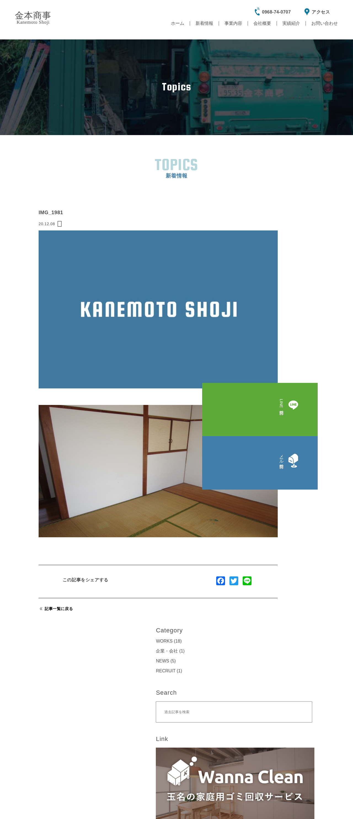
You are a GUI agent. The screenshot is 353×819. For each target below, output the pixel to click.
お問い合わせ (324, 23)
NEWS (265, 183)
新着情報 (204, 23)
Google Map (249, 747)
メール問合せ (265, 648)
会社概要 (262, 23)
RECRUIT (269, 193)
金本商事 (33, 18)
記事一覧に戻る (56, 533)
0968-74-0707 (276, 12)
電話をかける (111, 747)
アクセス (321, 12)
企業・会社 (270, 173)
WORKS (267, 164)
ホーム (177, 23)
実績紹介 (291, 23)
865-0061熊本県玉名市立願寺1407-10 (245, 724)
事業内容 (233, 23)
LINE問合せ (88, 648)
